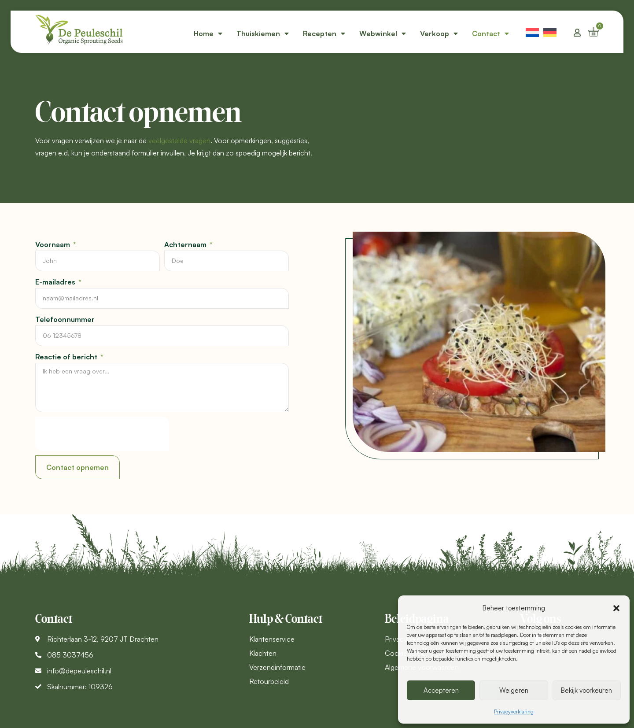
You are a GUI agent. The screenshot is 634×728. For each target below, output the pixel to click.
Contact (490, 33)
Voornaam (53, 244)
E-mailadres (56, 281)
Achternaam (186, 244)
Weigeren (513, 690)
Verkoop (439, 33)
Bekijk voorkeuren (586, 690)
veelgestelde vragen (179, 140)
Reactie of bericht (67, 356)
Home (208, 33)
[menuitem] (532, 31)
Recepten (324, 33)
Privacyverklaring (514, 711)
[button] (616, 608)
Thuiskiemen (262, 33)
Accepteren (441, 690)
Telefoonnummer (65, 319)
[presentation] (102, 434)
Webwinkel (382, 33)
